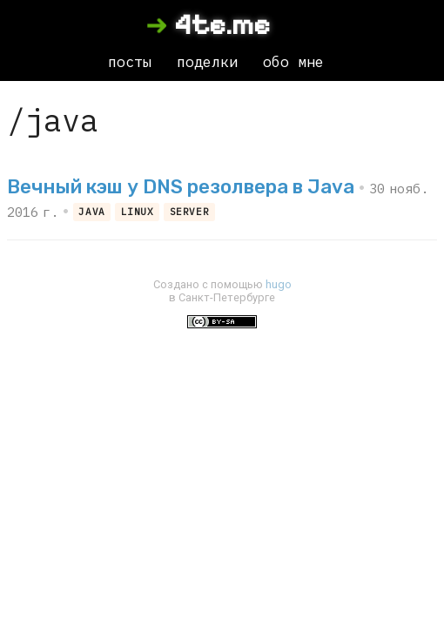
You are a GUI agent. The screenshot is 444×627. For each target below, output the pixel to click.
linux (137, 212)
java (91, 212)
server (189, 212)
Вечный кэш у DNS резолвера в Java (180, 187)
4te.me (222, 25)
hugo (279, 284)
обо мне (293, 61)
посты (129, 61)
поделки (207, 61)
